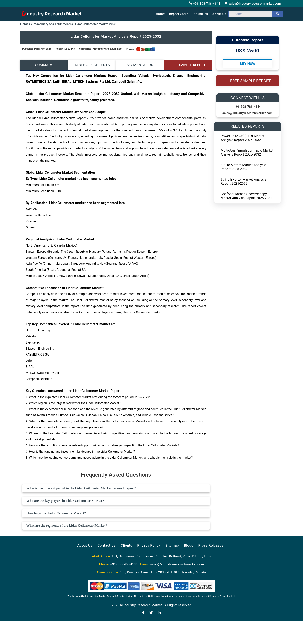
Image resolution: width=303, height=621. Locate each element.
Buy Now (247, 64)
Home (160, 14)
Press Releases (210, 546)
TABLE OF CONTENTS (92, 65)
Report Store (178, 14)
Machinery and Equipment (107, 48)
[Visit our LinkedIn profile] (159, 613)
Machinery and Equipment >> (54, 24)
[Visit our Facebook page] (143, 613)
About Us (85, 546)
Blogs (188, 546)
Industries (200, 14)
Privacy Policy (148, 546)
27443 (71, 48)
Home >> (26, 24)
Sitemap (172, 546)
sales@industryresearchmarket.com (253, 3)
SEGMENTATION (139, 65)
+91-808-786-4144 (204, 3)
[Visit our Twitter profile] (151, 613)
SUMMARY (44, 65)
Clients (126, 546)
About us (219, 14)
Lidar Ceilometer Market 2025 (95, 24)
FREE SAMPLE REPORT (188, 65)
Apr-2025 (46, 48)
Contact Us (106, 546)
